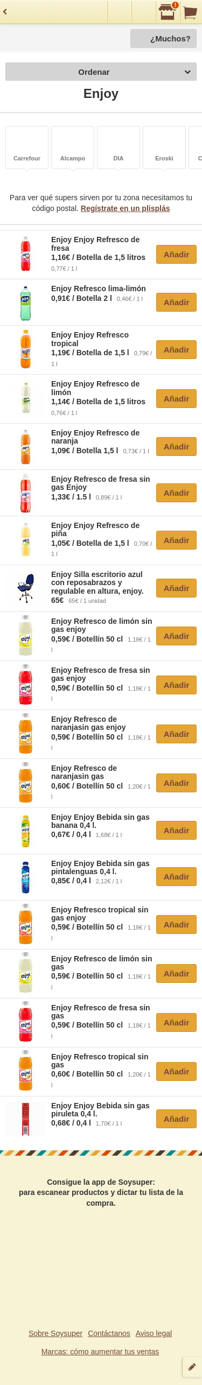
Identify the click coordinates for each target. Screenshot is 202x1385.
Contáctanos (109, 1333)
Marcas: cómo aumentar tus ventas (100, 1351)
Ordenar (134, 72)
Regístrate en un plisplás (125, 208)
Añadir (177, 254)
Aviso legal (154, 1333)
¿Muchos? (170, 38)
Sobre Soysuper (55, 1333)
